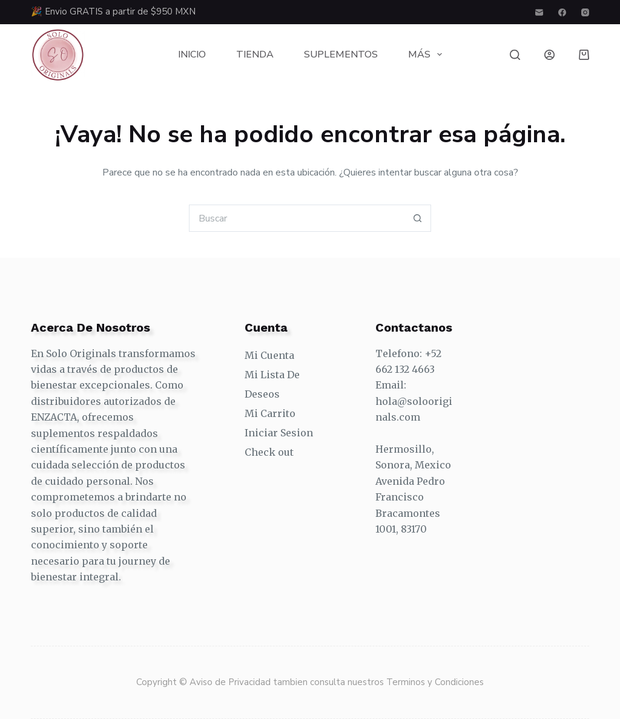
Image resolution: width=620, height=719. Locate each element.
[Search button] (417, 218)
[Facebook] (562, 12)
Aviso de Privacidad (231, 682)
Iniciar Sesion (279, 433)
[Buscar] (515, 55)
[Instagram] (585, 12)
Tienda (255, 54)
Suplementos (341, 54)
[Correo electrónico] (539, 12)
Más (427, 54)
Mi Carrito (270, 413)
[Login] (549, 55)
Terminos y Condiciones (435, 682)
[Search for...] (296, 218)
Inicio (192, 54)
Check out (269, 452)
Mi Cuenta (269, 355)
